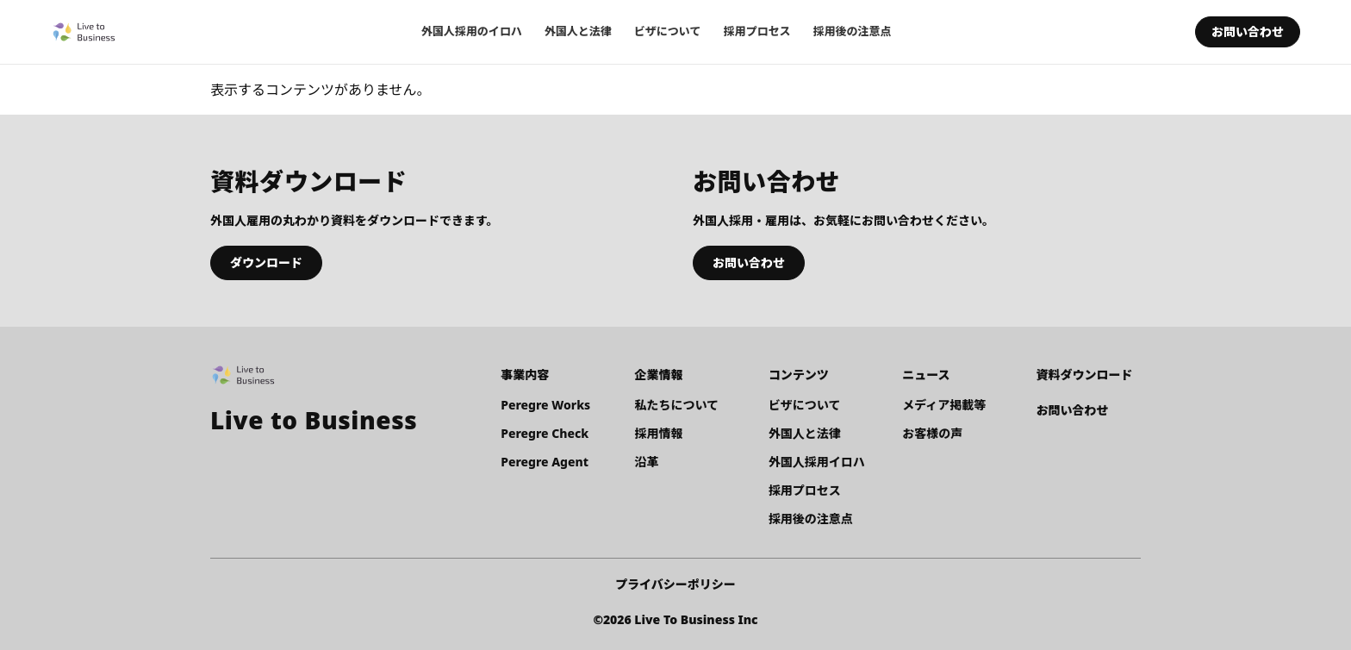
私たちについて (677, 405)
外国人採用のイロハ (471, 31)
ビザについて (667, 31)
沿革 (647, 461)
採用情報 (659, 433)
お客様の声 (932, 433)
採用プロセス (756, 31)
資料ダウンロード (1085, 374)
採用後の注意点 (851, 31)
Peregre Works (545, 405)
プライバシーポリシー (675, 584)
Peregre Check (544, 433)
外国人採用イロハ (817, 461)
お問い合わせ (1247, 31)
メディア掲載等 (944, 405)
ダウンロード (266, 262)
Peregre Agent (544, 461)
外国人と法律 (578, 31)
